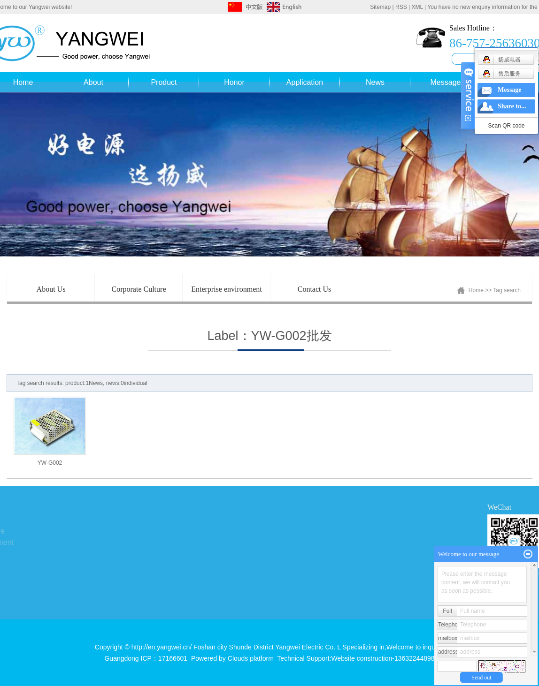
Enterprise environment (226, 289)
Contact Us (314, 289)
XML (417, 7)
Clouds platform (251, 658)
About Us (51, 289)
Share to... (512, 106)
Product (164, 82)
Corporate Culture (139, 289)
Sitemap (380, 7)
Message (446, 82)
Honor (234, 82)
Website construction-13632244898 (383, 658)
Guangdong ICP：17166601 (145, 658)
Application (304, 82)
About (93, 82)
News (375, 82)
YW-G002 (50, 463)
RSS (401, 7)
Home (476, 290)
